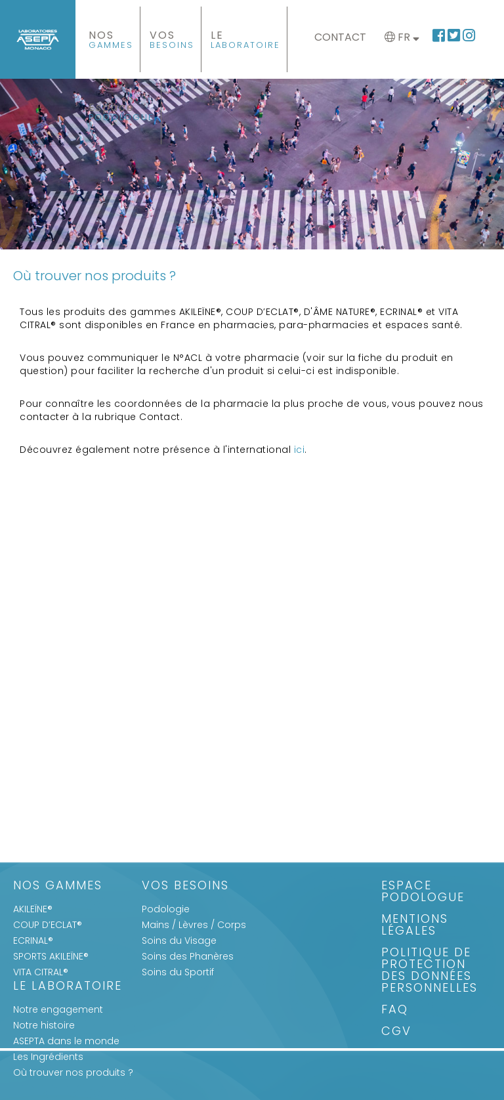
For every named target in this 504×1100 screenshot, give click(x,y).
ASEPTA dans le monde (66, 1040)
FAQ (394, 1010)
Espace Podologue (423, 892)
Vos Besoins (185, 886)
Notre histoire (44, 1025)
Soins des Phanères (188, 956)
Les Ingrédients (48, 1056)
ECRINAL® (33, 940)
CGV (396, 1032)
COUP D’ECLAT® (47, 924)
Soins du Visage (179, 940)
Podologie (166, 909)
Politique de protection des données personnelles (429, 971)
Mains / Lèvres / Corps (194, 924)
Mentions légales (414, 926)
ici (299, 449)
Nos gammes (57, 886)
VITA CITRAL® (40, 972)
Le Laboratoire (67, 987)
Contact (340, 37)
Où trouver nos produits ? (73, 1072)
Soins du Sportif (178, 972)
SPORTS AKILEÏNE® (51, 956)
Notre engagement (58, 1009)
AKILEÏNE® (32, 909)
